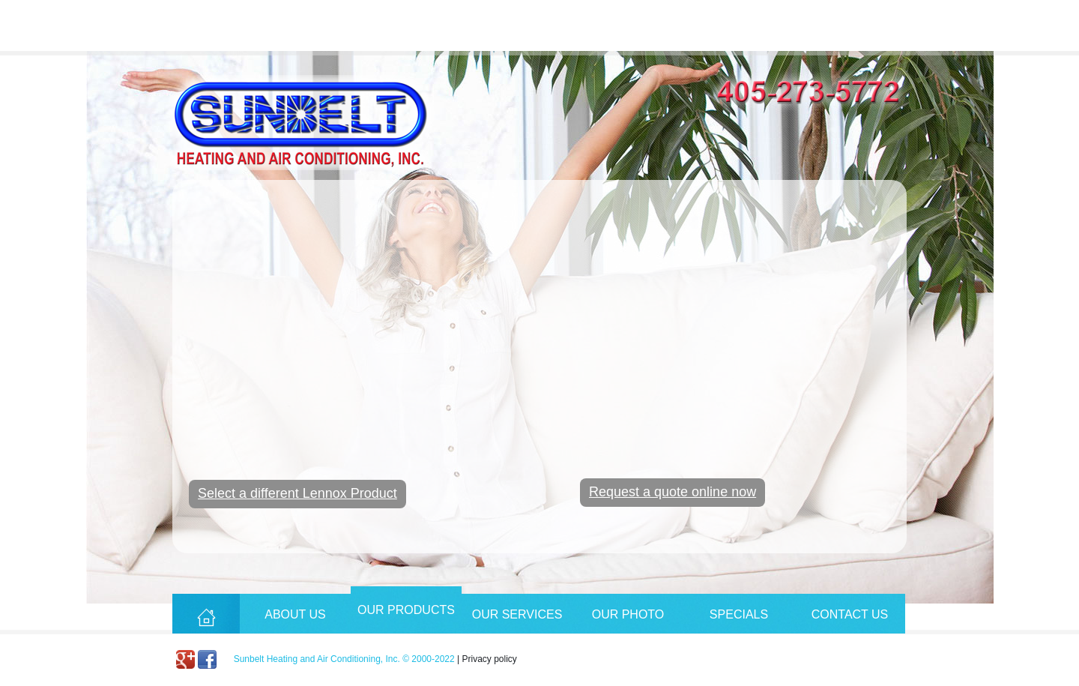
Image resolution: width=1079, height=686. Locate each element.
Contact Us (850, 614)
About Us (295, 614)
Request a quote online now (672, 491)
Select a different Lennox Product (297, 493)
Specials (739, 614)
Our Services (517, 614)
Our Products (406, 610)
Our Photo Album (628, 621)
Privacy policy (489, 659)
